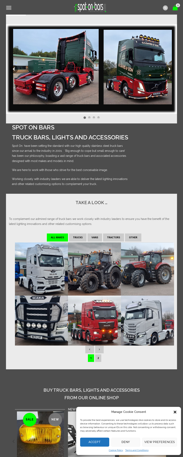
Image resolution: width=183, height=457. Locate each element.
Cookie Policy (116, 450)
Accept (95, 442)
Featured (106, 307)
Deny (125, 442)
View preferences (159, 442)
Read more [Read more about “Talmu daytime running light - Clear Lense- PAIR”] (142, 377)
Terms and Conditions (137, 450)
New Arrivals (80, 307)
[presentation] (13, 339)
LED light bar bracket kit (91, 358)
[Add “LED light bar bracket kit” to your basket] (91, 373)
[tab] (80, 307)
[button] (175, 412)
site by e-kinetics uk (69, 443)
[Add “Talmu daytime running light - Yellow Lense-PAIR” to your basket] (40, 377)
